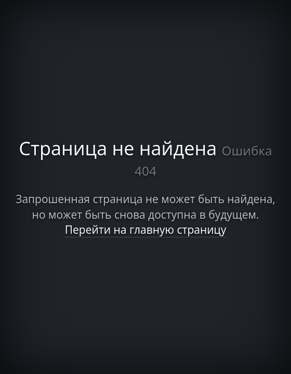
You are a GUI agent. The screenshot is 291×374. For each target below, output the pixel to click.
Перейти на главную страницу (145, 229)
